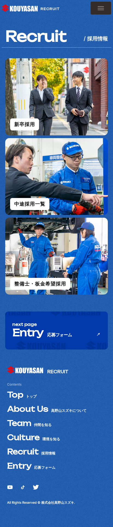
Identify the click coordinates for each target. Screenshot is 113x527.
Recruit (31, 451)
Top (22, 395)
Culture (33, 437)
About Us (47, 409)
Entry (31, 466)
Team (29, 423)
